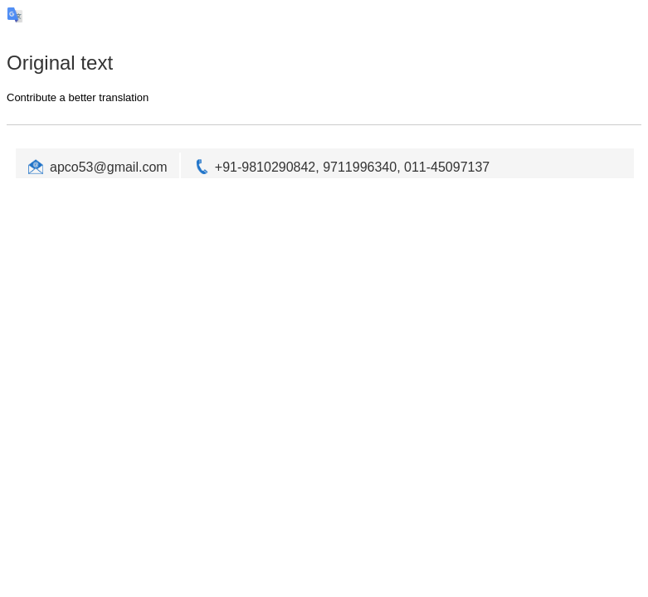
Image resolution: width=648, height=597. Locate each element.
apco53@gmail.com (109, 167)
